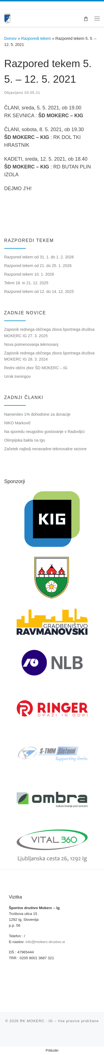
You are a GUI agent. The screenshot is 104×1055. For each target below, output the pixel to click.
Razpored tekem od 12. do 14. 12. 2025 (39, 291)
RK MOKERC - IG (36, 1021)
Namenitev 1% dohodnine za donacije (37, 414)
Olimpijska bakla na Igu (24, 440)
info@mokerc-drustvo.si (45, 942)
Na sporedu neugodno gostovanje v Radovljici (44, 431)
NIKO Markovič (17, 423)
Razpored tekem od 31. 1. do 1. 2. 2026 (39, 257)
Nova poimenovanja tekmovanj (31, 344)
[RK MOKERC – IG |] (7, 17)
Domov (10, 38)
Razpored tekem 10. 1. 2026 (29, 274)
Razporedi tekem (36, 38)
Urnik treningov (17, 376)
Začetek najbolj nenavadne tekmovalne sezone (45, 449)
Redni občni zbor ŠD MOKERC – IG (35, 368)
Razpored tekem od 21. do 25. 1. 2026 (38, 265)
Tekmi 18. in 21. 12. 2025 (26, 283)
